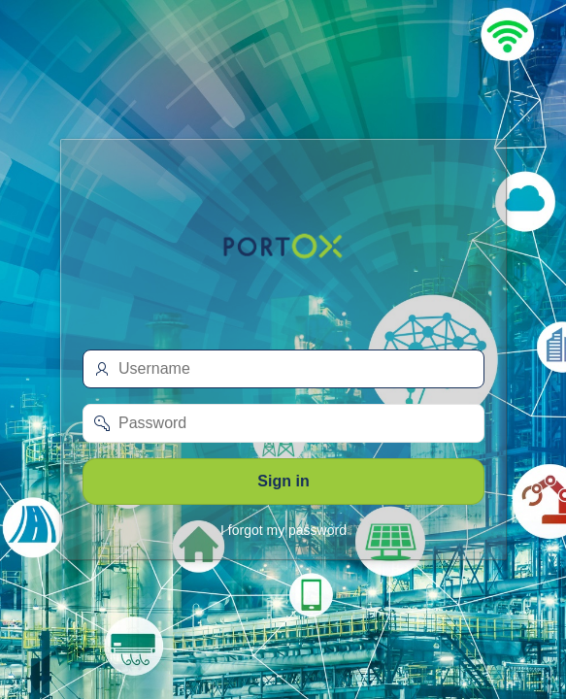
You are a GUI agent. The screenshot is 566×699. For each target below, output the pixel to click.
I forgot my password (283, 530)
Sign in (283, 481)
